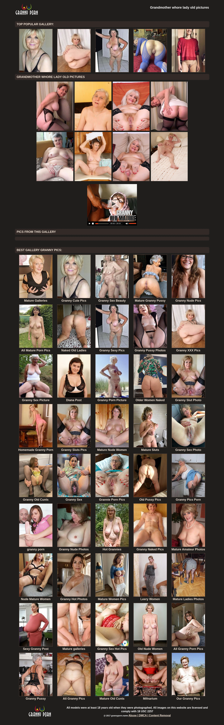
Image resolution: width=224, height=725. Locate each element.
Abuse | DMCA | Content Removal (149, 715)
